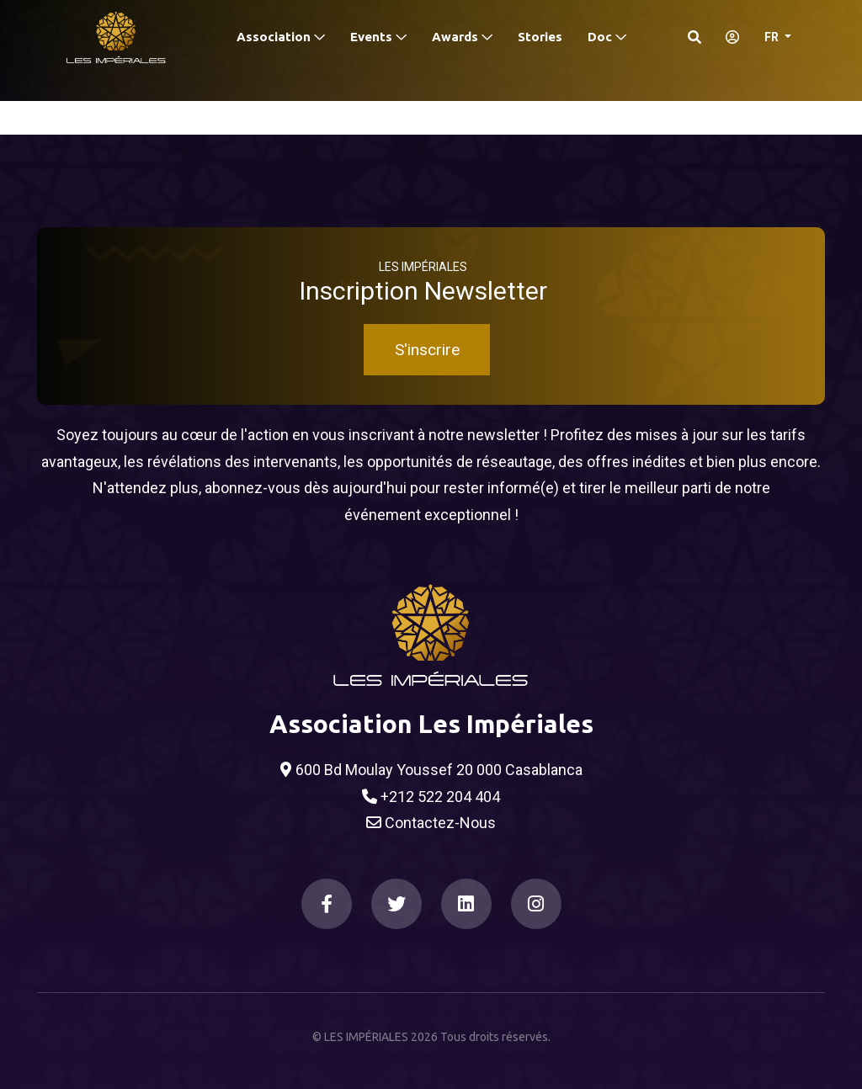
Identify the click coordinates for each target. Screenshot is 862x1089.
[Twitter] (396, 904)
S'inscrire (427, 349)
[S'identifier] (727, 37)
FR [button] (772, 37)
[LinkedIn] (466, 904)
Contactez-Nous (431, 823)
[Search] (694, 37)
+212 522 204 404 (431, 797)
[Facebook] (326, 904)
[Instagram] (536, 904)
